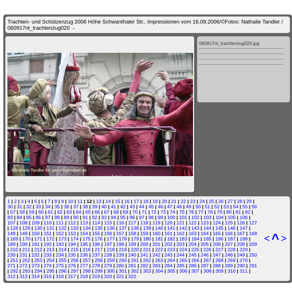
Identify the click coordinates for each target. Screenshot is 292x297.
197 (108, 244)
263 (159, 260)
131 (50, 228)
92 (94, 217)
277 (84, 265)
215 (75, 249)
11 (79, 201)
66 (97, 211)
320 (108, 276)
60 (41, 211)
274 (48, 265)
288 (217, 265)
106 (244, 217)
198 (120, 244)
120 (169, 222)
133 (75, 228)
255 (63, 260)
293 (26, 270)
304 (159, 270)
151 (48, 233)
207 (229, 244)
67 (106, 211)
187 (232, 238)
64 (78, 211)
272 (23, 265)
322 (132, 276)
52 (216, 206)
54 (235, 206)
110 (48, 222)
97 (141, 217)
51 (207, 206)
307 (195, 270)
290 (241, 265)
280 (120, 265)
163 (192, 233)
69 (125, 211)
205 (205, 244)
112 (72, 222)
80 (229, 211)
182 (171, 238)
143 (195, 228)
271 (11, 265)
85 (29, 217)
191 (36, 244)
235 (72, 254)
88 (57, 217)
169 (14, 238)
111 (60, 222)
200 (144, 244)
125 (229, 222)
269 (232, 260)
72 (153, 211)
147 (244, 228)
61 (50, 211)
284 (169, 265)
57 (13, 211)
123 (205, 222)
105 (232, 217)
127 (253, 222)
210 (14, 249)
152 (60, 233)
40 (104, 206)
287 (205, 265)
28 (240, 201)
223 (171, 249)
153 (72, 233)
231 (23, 254)
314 (36, 276)
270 (244, 260)
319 (96, 276)
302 (135, 270)
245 (192, 254)
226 (207, 249)
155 (96, 233)
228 (232, 249)
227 (219, 249)
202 (169, 244)
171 (38, 238)
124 (217, 222)
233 (48, 254)
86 (38, 217)
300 (111, 270)
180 (147, 238)
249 (241, 254)
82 (247, 211)
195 (84, 244)
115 (108, 222)
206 (217, 244)
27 (230, 201)
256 (75, 260)
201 (156, 244)
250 (253, 254)
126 (241, 222)
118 (144, 222)
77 (200, 211)
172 (50, 238)
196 (96, 244)
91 (85, 217)
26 (221, 201)
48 (179, 206)
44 (141, 206)
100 (171, 217)
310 (232, 270)
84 (19, 217)
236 (84, 254)
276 (72, 265)
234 (60, 254)
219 (123, 249)
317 (72, 276)
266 (195, 260)
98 (151, 217)
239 (120, 254)
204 (192, 244)
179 (135, 238)
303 (147, 270)
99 (160, 217)
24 (202, 201)
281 (132, 265)
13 (98, 201)
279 (108, 265)
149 (23, 233)
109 (36, 222)
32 (29, 206)
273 (36, 265)
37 (75, 206)
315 (48, 276)
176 (99, 238)
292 (14, 270)
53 (226, 206)
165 (217, 233)
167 (241, 233)
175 (86, 238)
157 (120, 233)
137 (123, 228)
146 (232, 228)
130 (38, 228)
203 (181, 244)
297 (75, 270)
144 (207, 228)
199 (132, 244)
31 (19, 206)
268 (219, 260)
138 (135, 228)
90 (75, 217)
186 (219, 238)
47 (169, 206)
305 (171, 270)
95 (122, 217)
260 (123, 260)
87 (47, 217)
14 (108, 201)
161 (169, 233)
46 (160, 206)
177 (111, 238)
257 (86, 260)
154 (84, 233)
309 (219, 270)
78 (210, 211)
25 (211, 201)
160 (156, 233)
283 (156, 265)
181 (159, 238)
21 (174, 201)
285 (181, 265)
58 (22, 211)
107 (11, 222)
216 (86, 249)
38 (85, 206)
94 (113, 217)
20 (164, 201)
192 (48, 244)
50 (198, 206)
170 (26, 238)
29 (249, 201)
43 (132, 206)
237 (96, 254)
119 (156, 222)
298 (86, 270)
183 (183, 238)
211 (26, 249)
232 (36, 254)
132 (63, 228)
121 (181, 222)
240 (132, 254)
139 (147, 228)
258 (99, 260)
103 (207, 217)
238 (108, 254)
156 (108, 233)
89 (66, 217)
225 (195, 249)
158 (132, 233)
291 (253, 265)
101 (183, 217)
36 (66, 206)
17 (136, 201)
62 (59, 211)
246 (205, 254)
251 (14, 260)
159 (144, 233)
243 (169, 254)
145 (219, 228)
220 (135, 249)
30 (10, 206)
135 (99, 228)
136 (111, 228)
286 (192, 265)
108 (23, 222)
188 (244, 238)
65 (88, 211)
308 (207, 270)
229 (244, 249)
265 (183, 260)
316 (60, 276)
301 (123, 270)
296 (63, 270)
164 (205, 233)
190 (23, 244)
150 (36, 233)
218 (111, 249)
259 (111, 260)
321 (120, 276)
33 (38, 206)
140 (159, 228)
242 (156, 254)
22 (183, 201)
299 (99, 270)
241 (144, 254)
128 (14, 228)
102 (195, 217)
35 (57, 206)
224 (183, 249)
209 (253, 244)
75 (182, 211)
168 (253, 233)
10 (70, 201)
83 (10, 217)
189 (11, 244)
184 (195, 238)
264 (171, 260)
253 (38, 260)
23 (192, 201)
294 (38, 270)
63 (69, 211)
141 (171, 228)
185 (207, 238)
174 (75, 238)
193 (60, 244)
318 (84, 276)
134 (86, 228)
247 (217, 254)
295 (50, 270)
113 (84, 222)
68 (116, 211)
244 (181, 254)
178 (123, 238)
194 (72, 244)
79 (219, 211)
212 (38, 249)
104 (219, 217)
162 (181, 233)
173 (63, 238)
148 (11, 233)
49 (188, 206)
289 (229, 265)
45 (151, 206)
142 (183, 228)
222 (159, 249)
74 (172, 211)
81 (238, 211)
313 (23, 276)
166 (229, 233)
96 (132, 217)
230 (11, 254)
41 (113, 206)
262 (147, 260)
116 (120, 222)
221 (147, 249)
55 (245, 206)
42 (122, 206)
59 (31, 211)
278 (96, 265)
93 (104, 217)
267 (207, 260)
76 (191, 211)
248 (229, 254)
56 (254, 206)
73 (163, 211)
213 (50, 249)
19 (155, 201)
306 (183, 270)
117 (132, 222)
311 (244, 270)
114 (96, 222)
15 (117, 201)
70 (135, 211)
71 (144, 211)
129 (26, 228)
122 (192, 222)
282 (144, 265)
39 (94, 206)
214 (63, 249)
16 (127, 201)
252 (26, 260)
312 (11, 276)
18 (145, 201)
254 (50, 260)
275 (60, 265)
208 (241, 244)
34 (47, 206)
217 (99, 249)
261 (135, 260)
